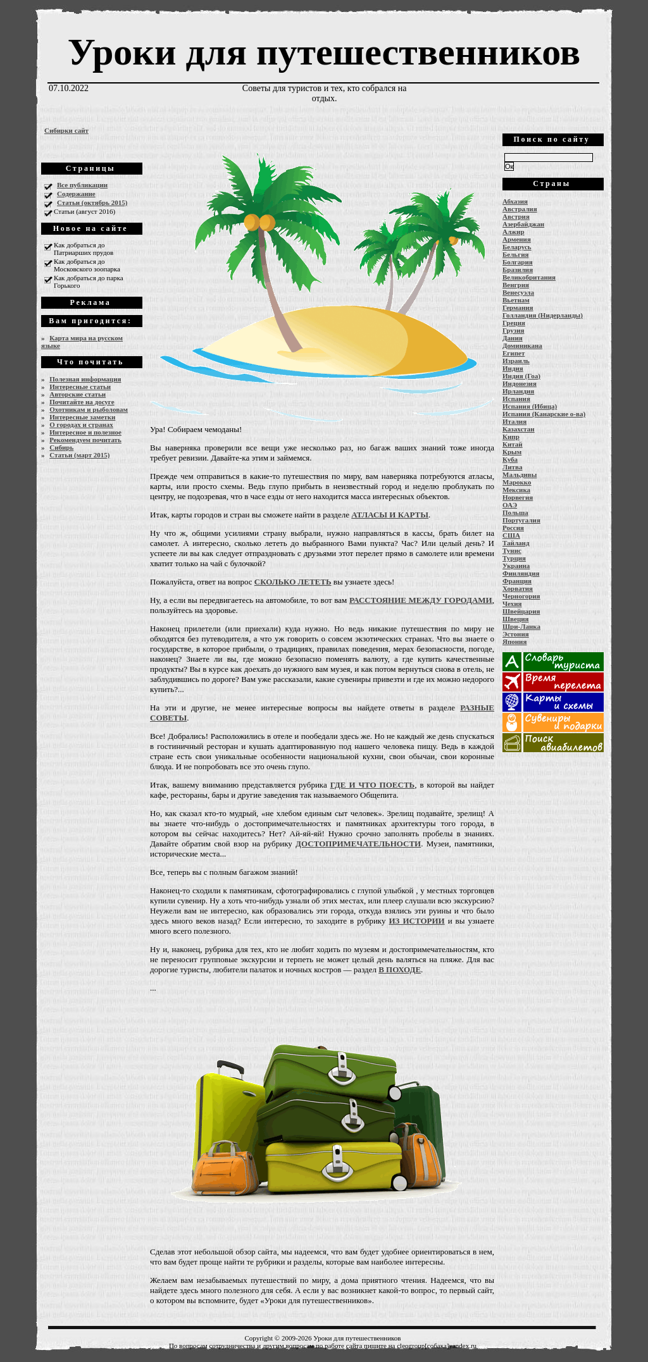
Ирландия (518, 391)
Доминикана (522, 345)
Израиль (516, 360)
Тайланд (515, 543)
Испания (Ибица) (529, 406)
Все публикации (82, 185)
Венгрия (515, 284)
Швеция (515, 618)
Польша (515, 512)
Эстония (515, 634)
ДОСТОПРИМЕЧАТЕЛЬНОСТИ (358, 843)
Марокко (517, 482)
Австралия (519, 209)
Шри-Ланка (521, 626)
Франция (517, 581)
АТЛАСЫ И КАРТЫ (389, 514)
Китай (512, 444)
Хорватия (517, 588)
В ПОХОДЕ (399, 969)
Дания (512, 338)
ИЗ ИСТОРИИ (416, 921)
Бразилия (517, 269)
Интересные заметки (82, 417)
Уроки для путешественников (324, 52)
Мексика (516, 489)
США (511, 535)
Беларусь (517, 247)
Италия (514, 421)
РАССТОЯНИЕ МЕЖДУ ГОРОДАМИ (420, 600)
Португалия (521, 520)
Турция (514, 558)
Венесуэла (518, 292)
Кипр (511, 436)
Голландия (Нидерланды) (542, 315)
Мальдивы (519, 474)
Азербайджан (523, 224)
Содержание (76, 193)
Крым (511, 451)
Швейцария (521, 611)
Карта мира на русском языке (82, 341)
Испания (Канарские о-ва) (543, 414)
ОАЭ (509, 505)
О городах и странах (81, 424)
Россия (513, 527)
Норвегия (517, 497)
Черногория (521, 596)
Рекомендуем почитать (85, 439)
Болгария (517, 262)
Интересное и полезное (85, 432)
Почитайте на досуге (81, 402)
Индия (512, 368)
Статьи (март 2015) (79, 455)
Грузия (513, 330)
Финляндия (520, 573)
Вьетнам (516, 300)
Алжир (513, 231)
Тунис (511, 550)
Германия (517, 307)
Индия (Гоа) (521, 376)
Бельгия (515, 254)
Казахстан (518, 429)
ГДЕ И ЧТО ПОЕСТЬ (372, 784)
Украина (516, 565)
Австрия (516, 216)
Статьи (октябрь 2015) (92, 202)
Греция (513, 322)
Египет (513, 353)
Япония (514, 641)
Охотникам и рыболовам (88, 409)
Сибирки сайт (66, 130)
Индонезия (519, 383)
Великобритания (529, 277)
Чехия (512, 603)
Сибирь (61, 447)
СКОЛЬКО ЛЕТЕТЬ (293, 581)
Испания (516, 398)
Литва (512, 467)
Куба (510, 459)
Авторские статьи (77, 394)
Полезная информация (85, 379)
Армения (516, 239)
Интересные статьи (80, 386)
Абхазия (515, 201)
